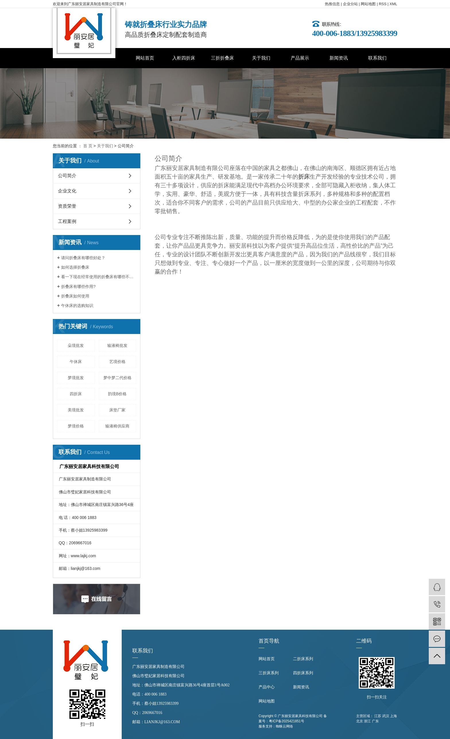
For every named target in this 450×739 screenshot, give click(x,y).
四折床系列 (303, 673)
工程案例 (67, 221)
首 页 (87, 146)
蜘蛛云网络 (284, 726)
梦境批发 (76, 377)
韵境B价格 (117, 394)
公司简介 (67, 175)
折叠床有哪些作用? (78, 286)
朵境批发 (76, 345)
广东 (375, 721)
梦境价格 (76, 426)
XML (393, 4)
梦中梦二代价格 (117, 377)
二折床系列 (303, 659)
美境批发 (76, 410)
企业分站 (350, 4)
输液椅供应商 (117, 426)
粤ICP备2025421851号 (286, 721)
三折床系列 (269, 673)
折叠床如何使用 (75, 296)
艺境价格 (117, 361)
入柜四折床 (183, 58)
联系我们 (377, 58)
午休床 (76, 361)
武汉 (385, 716)
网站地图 (368, 4)
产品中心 (267, 687)
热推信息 (332, 4)
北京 (359, 721)
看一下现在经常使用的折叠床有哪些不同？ (98, 276)
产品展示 (300, 58)
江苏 (377, 716)
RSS (383, 4)
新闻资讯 (338, 58)
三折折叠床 (222, 58)
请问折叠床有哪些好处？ (83, 257)
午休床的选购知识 (77, 305)
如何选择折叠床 (75, 267)
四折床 (76, 394)
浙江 (367, 721)
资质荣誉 (67, 206)
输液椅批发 (117, 345)
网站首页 (145, 58)
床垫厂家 (117, 410)
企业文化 (67, 190)
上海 (393, 716)
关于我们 (261, 58)
